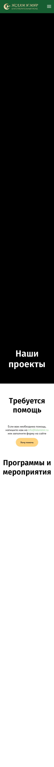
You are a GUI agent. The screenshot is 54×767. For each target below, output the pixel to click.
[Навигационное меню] (49, 6)
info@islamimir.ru (38, 430)
